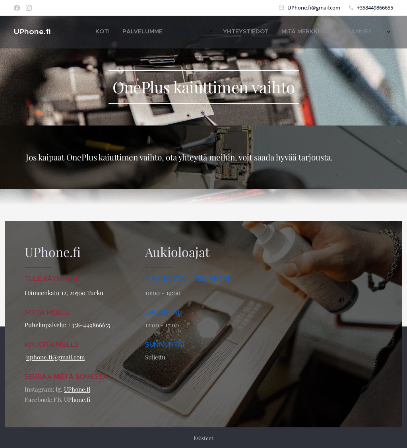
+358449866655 (375, 7)
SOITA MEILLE (48, 311)
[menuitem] (315, 32)
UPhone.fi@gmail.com (313, 7)
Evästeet (203, 437)
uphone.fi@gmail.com (55, 357)
